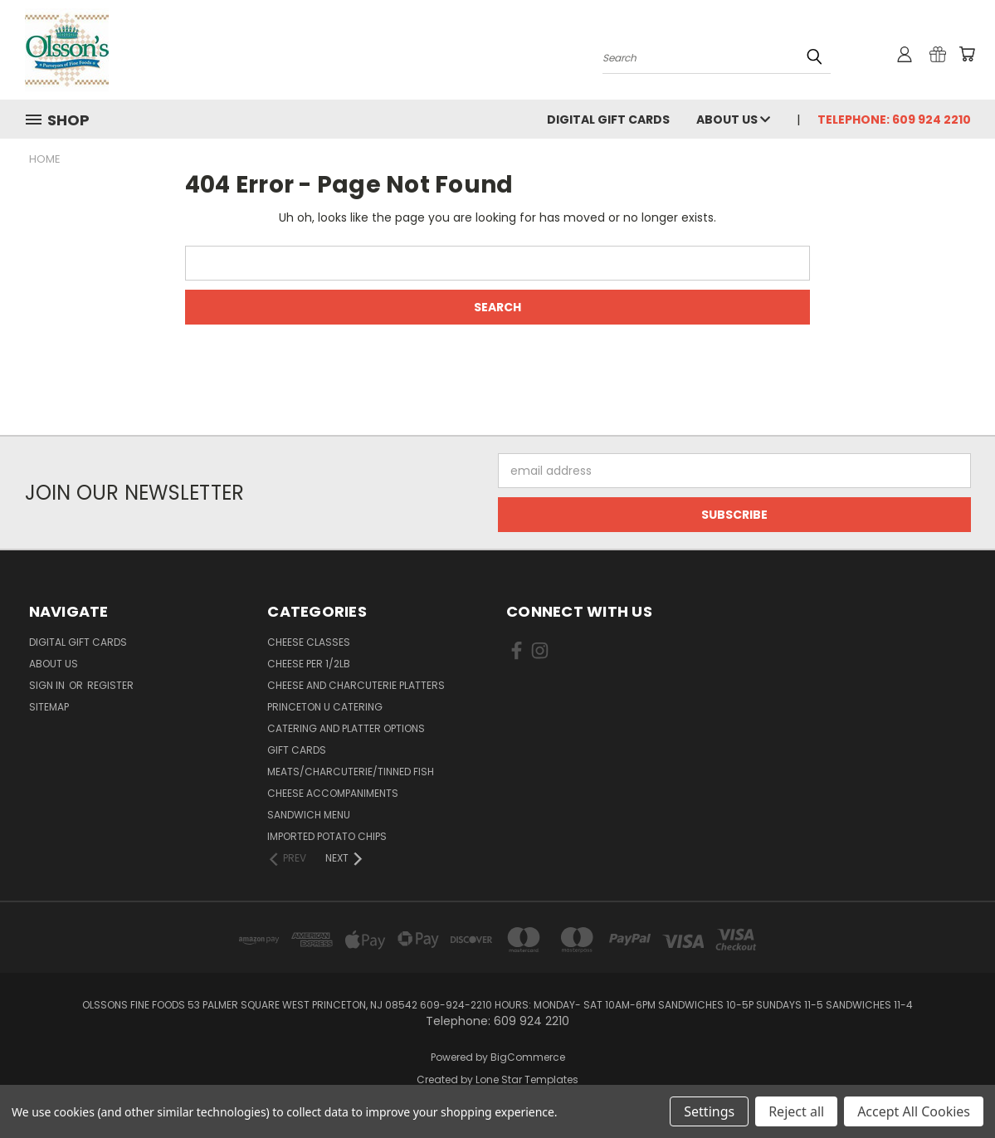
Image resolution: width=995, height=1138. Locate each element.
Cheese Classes (308, 642)
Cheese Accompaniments (332, 793)
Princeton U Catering (325, 707)
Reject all (796, 1111)
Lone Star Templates (527, 1079)
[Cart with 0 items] (966, 54)
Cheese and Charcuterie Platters (356, 685)
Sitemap (49, 707)
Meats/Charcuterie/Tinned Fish (350, 771)
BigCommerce (527, 1057)
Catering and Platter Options (346, 728)
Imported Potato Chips (327, 836)
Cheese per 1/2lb (308, 664)
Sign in (48, 685)
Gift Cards (296, 750)
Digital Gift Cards (608, 119)
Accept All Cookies (913, 1111)
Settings (709, 1111)
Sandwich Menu (308, 815)
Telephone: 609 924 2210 (894, 119)
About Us (733, 119)
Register (110, 685)
